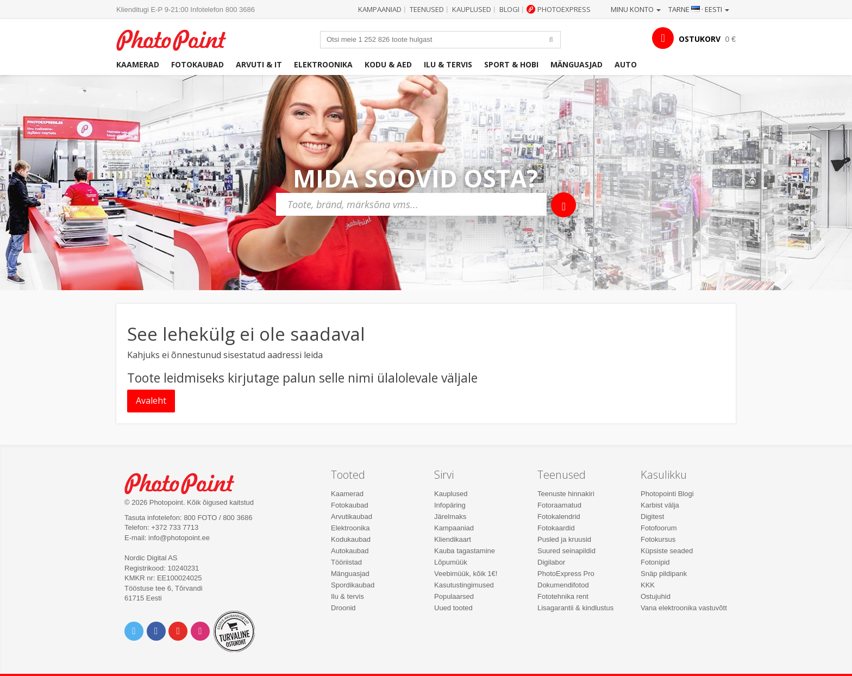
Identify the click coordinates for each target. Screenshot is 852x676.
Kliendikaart (452, 539)
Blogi (509, 9)
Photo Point (186, 482)
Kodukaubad (351, 539)
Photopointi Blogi (667, 494)
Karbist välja (660, 505)
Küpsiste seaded (667, 551)
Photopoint (178, 39)
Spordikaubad (352, 585)
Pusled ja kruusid (564, 539)
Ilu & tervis (448, 64)
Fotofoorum (658, 528)
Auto (626, 64)
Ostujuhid (656, 596)
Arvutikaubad (351, 516)
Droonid (343, 608)
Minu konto (636, 9)
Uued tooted (453, 608)
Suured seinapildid (566, 551)
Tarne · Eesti (698, 9)
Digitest (652, 516)
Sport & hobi (511, 64)
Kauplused (471, 9)
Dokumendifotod (563, 585)
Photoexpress (564, 9)
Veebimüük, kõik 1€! (465, 573)
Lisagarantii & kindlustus (575, 608)
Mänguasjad (576, 64)
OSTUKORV (700, 39)
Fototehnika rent (562, 596)
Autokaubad (349, 551)
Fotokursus (658, 539)
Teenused (427, 9)
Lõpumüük (450, 562)
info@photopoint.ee (179, 538)
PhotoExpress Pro (565, 573)
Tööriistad (346, 562)
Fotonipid (655, 562)
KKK (648, 585)
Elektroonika (323, 64)
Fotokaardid (556, 528)
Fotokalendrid (558, 516)
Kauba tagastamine (464, 551)
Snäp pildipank (664, 573)
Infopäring (450, 505)
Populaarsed (454, 596)
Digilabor (551, 562)
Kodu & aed (388, 64)
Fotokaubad (197, 64)
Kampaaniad (380, 9)
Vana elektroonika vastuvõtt (684, 608)
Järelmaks (450, 516)
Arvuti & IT (259, 64)
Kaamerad (137, 64)
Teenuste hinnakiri (565, 494)
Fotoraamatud (559, 505)
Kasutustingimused (464, 585)
